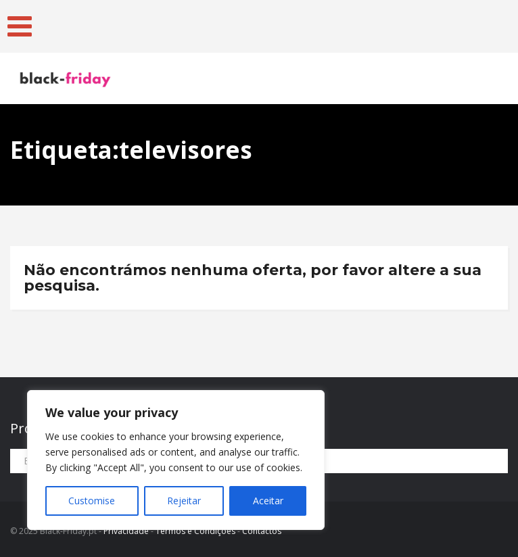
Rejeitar (184, 500)
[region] (176, 460)
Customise (91, 500)
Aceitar (268, 500)
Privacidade (126, 531)
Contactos (261, 531)
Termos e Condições (195, 531)
